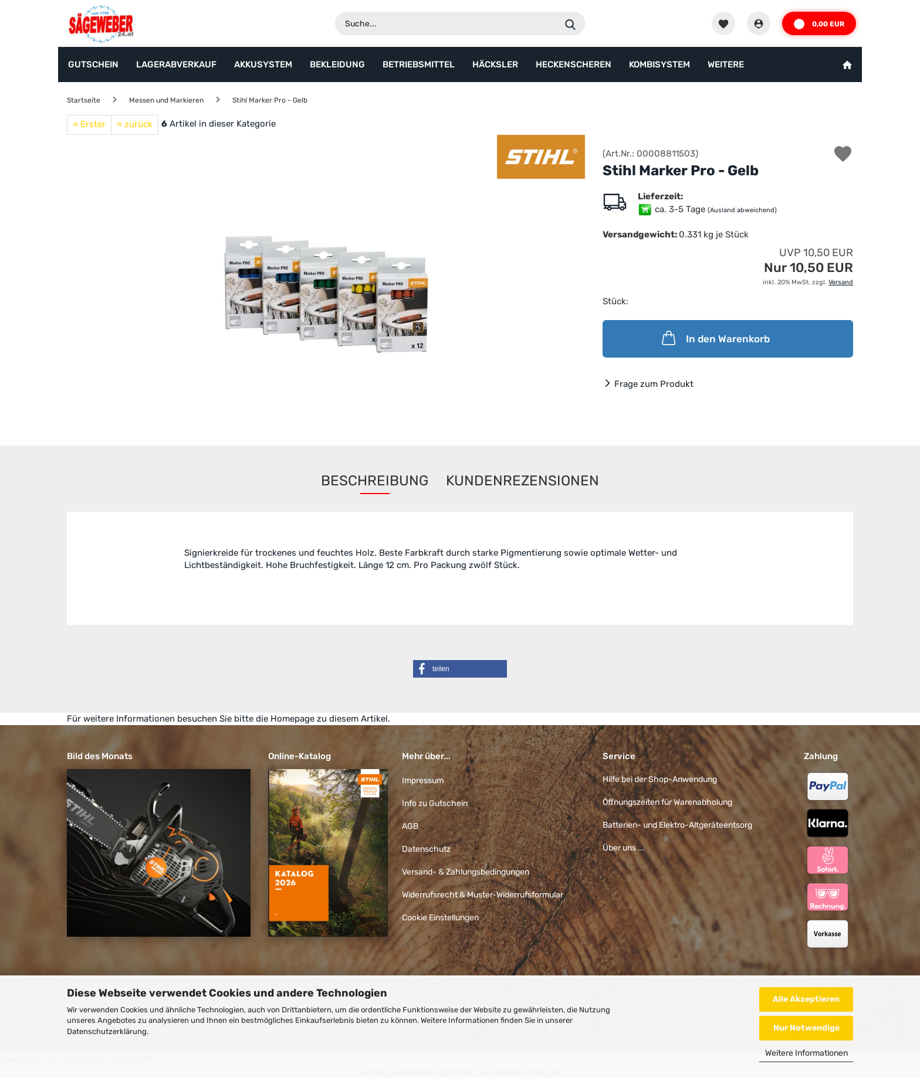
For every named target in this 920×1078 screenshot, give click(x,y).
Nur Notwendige (806, 1028)
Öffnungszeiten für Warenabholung (667, 802)
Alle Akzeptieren (806, 999)
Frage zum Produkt (654, 384)
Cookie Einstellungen (440, 918)
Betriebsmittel (419, 64)
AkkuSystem (263, 64)
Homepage (292, 718)
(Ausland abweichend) (742, 210)
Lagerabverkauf (176, 64)
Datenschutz (426, 849)
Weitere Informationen (806, 1053)
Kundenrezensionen (522, 480)
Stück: (615, 301)
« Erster (89, 124)
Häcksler (495, 64)
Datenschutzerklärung (107, 1031)
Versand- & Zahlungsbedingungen (465, 872)
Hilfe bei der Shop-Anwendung (660, 779)
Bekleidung (337, 64)
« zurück (135, 124)
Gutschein (93, 64)
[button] (460, 669)
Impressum (423, 780)
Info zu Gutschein (435, 803)
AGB (410, 826)
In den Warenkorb (714, 337)
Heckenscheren (573, 64)
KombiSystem (659, 64)
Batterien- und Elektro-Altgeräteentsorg (677, 825)
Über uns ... (624, 848)
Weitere (726, 64)
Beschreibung (374, 480)
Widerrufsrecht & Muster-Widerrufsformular (482, 895)
